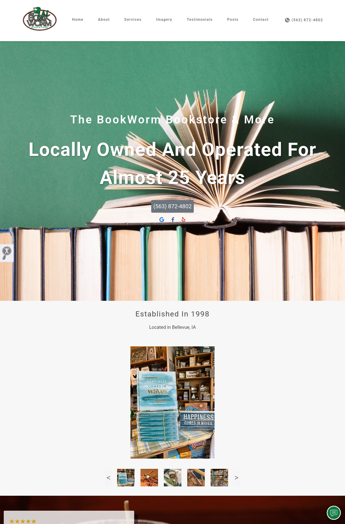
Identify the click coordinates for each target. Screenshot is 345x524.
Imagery (164, 19)
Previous (108, 477)
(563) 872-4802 (304, 20)
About (104, 19)
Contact (261, 19)
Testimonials (200, 19)
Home (77, 19)
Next (236, 477)
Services (133, 19)
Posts (233, 19)
